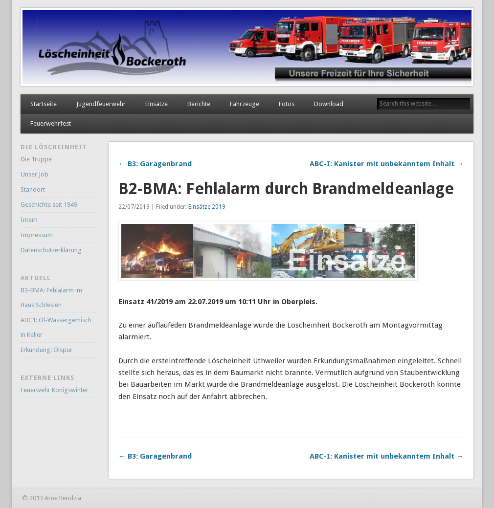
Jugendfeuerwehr (101, 104)
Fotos (286, 104)
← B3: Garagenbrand (155, 163)
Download (328, 104)
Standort (33, 189)
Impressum (37, 235)
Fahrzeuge (244, 104)
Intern (29, 219)
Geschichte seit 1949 (49, 204)
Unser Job (34, 174)
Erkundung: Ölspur (46, 349)
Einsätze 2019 (206, 206)
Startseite (43, 104)
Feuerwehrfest (50, 123)
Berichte (198, 104)
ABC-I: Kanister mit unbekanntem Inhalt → (387, 163)
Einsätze (156, 104)
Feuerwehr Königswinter (55, 390)
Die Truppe (36, 159)
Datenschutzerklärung (51, 250)
